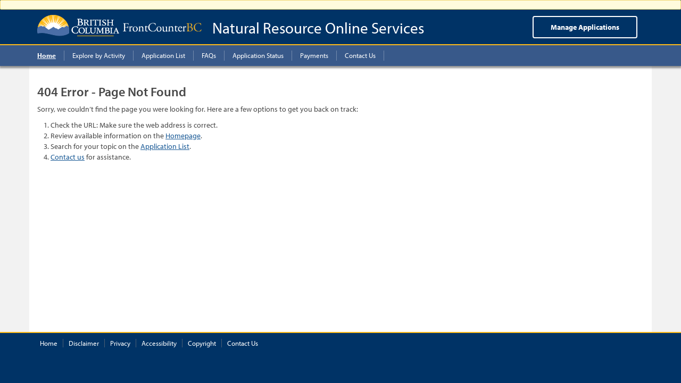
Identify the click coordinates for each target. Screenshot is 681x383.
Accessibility (159, 343)
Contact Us (242, 343)
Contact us (68, 157)
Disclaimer (84, 343)
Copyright (202, 343)
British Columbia (78, 25)
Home (48, 343)
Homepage (183, 135)
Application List (164, 146)
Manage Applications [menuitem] (585, 27)
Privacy (120, 343)
